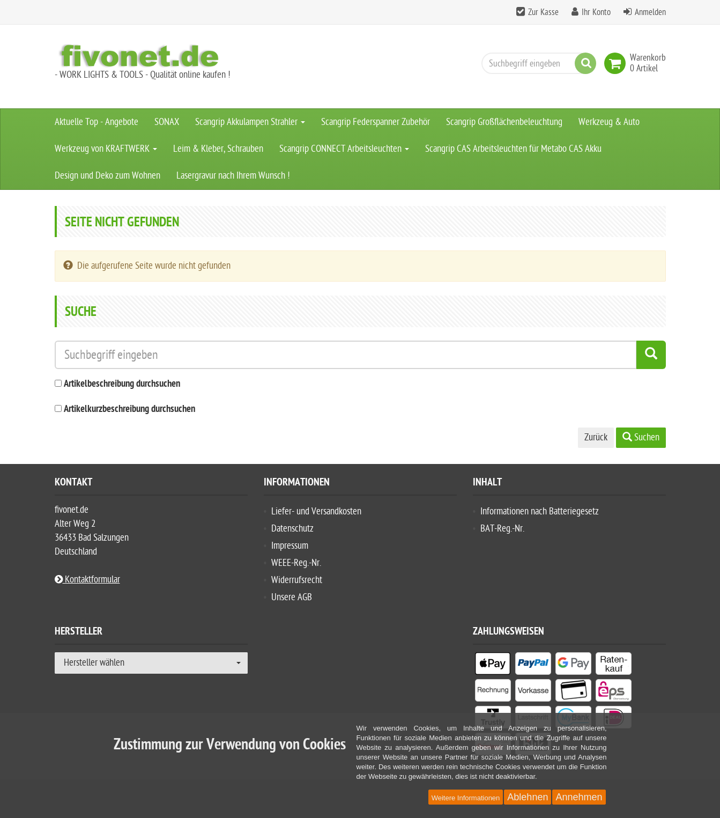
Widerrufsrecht (296, 580)
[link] (617, 63)
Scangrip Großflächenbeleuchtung (504, 122)
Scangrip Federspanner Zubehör (375, 122)
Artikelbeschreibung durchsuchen (122, 384)
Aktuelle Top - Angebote (96, 122)
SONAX (166, 122)
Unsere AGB (291, 597)
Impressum (289, 545)
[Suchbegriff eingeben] (536, 63)
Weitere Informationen (466, 798)
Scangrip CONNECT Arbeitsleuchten (344, 148)
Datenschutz (292, 528)
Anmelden (650, 12)
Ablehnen (527, 797)
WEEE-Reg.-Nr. (296, 563)
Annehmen (578, 797)
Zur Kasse (543, 12)
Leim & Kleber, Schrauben (218, 148)
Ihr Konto (596, 12)
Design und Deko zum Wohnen (107, 175)
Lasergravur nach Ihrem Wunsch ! (233, 175)
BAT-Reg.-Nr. (502, 528)
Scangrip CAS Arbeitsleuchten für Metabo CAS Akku (513, 148)
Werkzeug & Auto (609, 122)
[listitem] (493, 665)
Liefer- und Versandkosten (316, 511)
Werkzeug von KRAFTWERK (106, 148)
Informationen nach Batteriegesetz (539, 511)
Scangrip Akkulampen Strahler (250, 122)
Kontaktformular (87, 579)
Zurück (595, 437)
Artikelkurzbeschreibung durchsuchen (129, 409)
